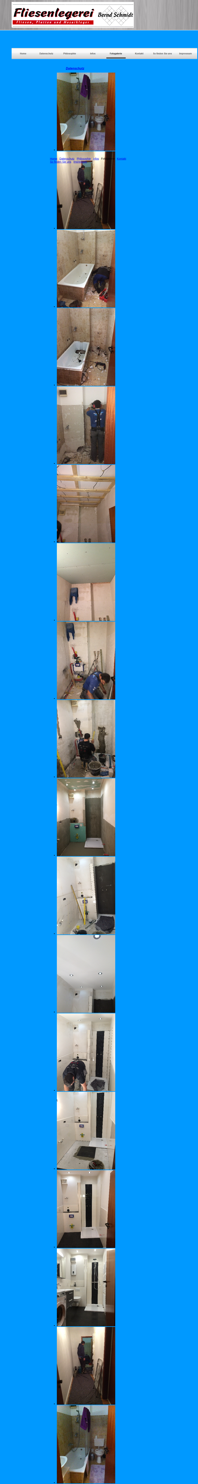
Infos (96, 158)
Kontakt (121, 158)
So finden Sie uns (60, 161)
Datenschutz (67, 158)
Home (53, 158)
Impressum (80, 161)
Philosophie (84, 158)
